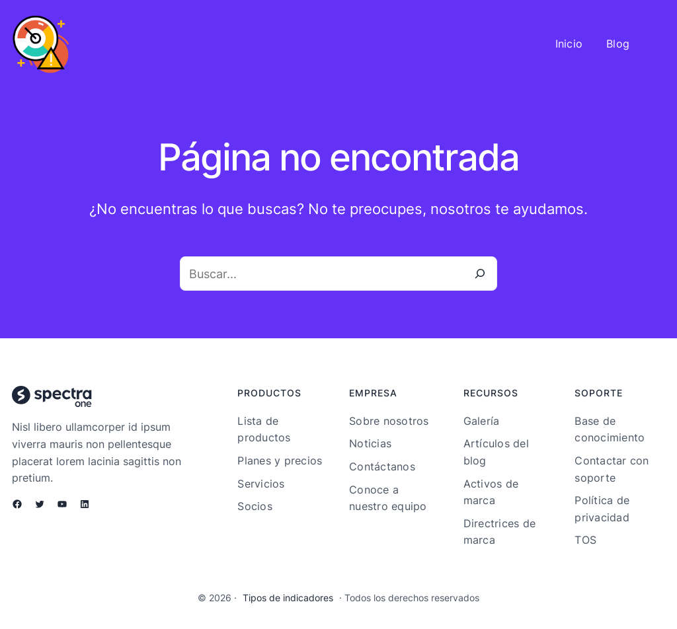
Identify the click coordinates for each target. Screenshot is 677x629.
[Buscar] (480, 273)
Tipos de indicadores (288, 597)
